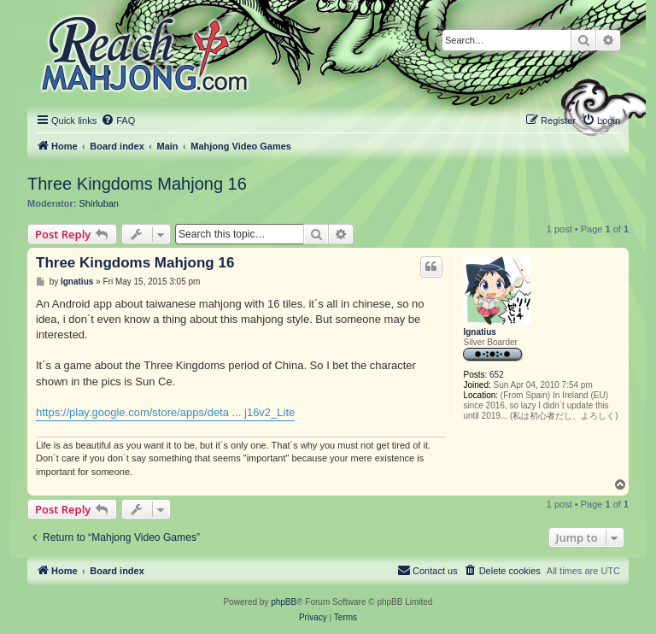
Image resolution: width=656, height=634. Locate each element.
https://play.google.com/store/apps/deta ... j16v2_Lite (165, 412)
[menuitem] (118, 120)
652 (496, 374)
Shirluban (99, 203)
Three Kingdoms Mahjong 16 (137, 183)
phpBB (283, 602)
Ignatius (479, 332)
